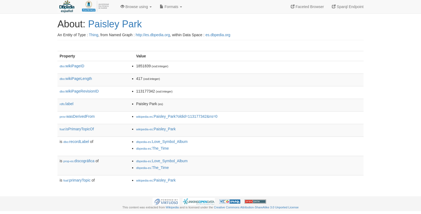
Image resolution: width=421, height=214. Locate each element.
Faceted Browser (307, 7)
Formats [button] (171, 7)
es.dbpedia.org (217, 35)
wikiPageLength (76, 78)
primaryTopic (76, 180)
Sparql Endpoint (348, 7)
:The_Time (152, 148)
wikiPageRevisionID (79, 91)
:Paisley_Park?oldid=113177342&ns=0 (176, 116)
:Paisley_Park (156, 129)
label (66, 104)
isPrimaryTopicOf (77, 129)
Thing (93, 35)
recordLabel (76, 141)
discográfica (79, 161)
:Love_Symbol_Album (162, 141)
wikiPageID (72, 66)
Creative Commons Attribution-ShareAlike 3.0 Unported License (256, 207)
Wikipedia (172, 207)
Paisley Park (115, 24)
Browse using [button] (136, 7)
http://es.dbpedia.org (153, 35)
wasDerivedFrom (77, 116)
